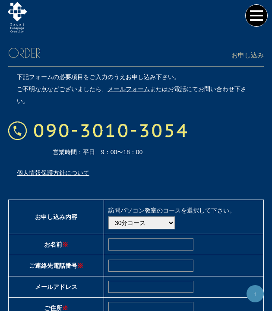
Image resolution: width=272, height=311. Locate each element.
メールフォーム (129, 94)
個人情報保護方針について (53, 178)
